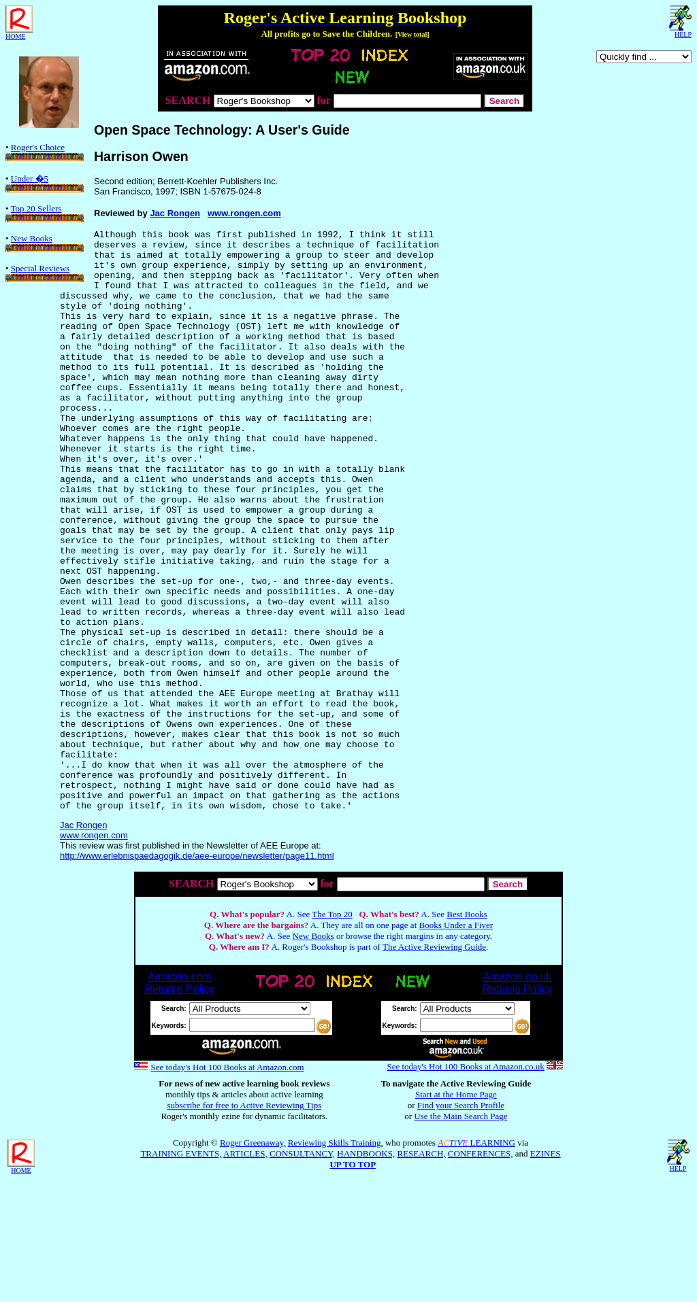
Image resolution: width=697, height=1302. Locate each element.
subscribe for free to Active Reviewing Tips (244, 1221)
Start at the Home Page (456, 1210)
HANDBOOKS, (366, 1270)
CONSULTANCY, (302, 1270)
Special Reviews (44, 272)
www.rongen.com (244, 213)
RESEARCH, (421, 1270)
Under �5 (44, 182)
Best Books (467, 1030)
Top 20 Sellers (44, 212)
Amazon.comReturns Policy (179, 1099)
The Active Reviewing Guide (434, 1063)
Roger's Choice (44, 151)
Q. (214, 1030)
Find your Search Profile (460, 1221)
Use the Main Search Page (460, 1232)
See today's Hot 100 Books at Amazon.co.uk (465, 1183)
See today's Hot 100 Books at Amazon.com (227, 1183)
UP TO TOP (352, 1280)
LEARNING (476, 1259)
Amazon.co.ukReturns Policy (517, 1099)
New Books (44, 242)
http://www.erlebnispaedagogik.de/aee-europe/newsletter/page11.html (197, 972)
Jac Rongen (175, 213)
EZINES (545, 1270)
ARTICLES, (245, 1270)
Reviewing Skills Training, (335, 1259)
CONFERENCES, (480, 1270)
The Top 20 (332, 1030)
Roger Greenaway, (253, 1259)
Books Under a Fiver (456, 1041)
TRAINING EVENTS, (180, 1270)
